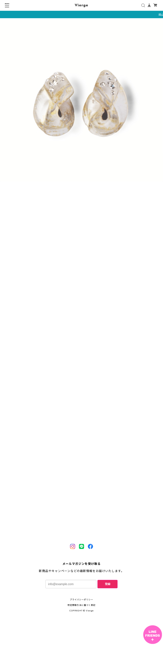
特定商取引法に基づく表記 (81, 605)
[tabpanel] (81, 101)
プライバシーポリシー (81, 599)
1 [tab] (81, 186)
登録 (107, 584)
